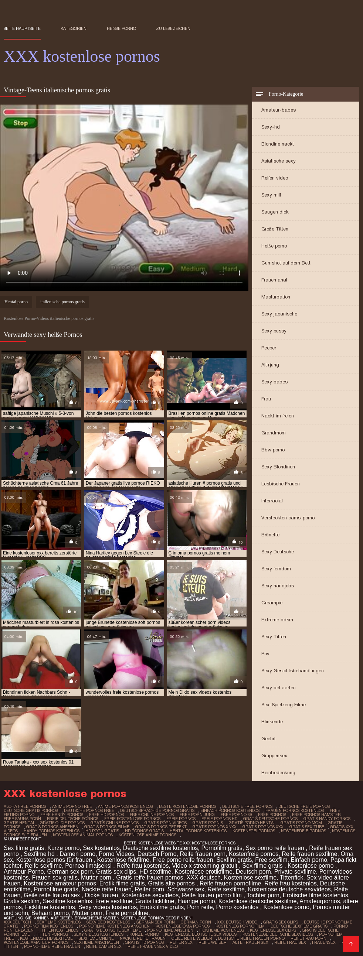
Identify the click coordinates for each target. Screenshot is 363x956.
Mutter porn (97, 877)
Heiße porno (121, 28)
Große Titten (274, 229)
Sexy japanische (279, 314)
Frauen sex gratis (55, 877)
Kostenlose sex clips (273, 930)
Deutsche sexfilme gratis (299, 926)
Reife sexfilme (43, 866)
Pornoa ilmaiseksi (89, 866)
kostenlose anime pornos (147, 835)
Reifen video (274, 178)
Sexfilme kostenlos (67, 901)
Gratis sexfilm (22, 901)
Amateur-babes (278, 110)
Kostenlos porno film (240, 926)
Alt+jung (270, 365)
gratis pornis (208, 822)
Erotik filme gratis (122, 883)
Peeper (268, 348)
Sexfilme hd (40, 854)
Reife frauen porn (202, 854)
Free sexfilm (271, 860)
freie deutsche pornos (72, 818)
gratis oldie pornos (62, 822)
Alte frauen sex (250, 942)
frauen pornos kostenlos (294, 810)
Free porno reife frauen (183, 860)
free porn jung (197, 814)
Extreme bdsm (277, 619)
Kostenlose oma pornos (183, 926)
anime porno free (72, 806)
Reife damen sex (104, 946)
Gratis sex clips (116, 871)
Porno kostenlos (238, 907)
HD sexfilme (155, 871)
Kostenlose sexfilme (250, 877)
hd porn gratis (102, 831)
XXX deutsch (203, 877)
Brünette (270, 534)
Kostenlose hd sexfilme (46, 938)
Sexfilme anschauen (96, 942)
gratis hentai (19, 822)
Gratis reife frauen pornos (149, 877)
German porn (196, 922)
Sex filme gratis (24, 848)
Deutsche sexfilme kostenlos (160, 848)
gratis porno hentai (252, 822)
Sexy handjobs (277, 585)
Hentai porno (16, 301)
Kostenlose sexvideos (150, 895)
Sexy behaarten (278, 687)
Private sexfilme (295, 871)
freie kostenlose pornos (132, 818)
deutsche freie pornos (304, 806)
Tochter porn (263, 895)
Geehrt (268, 738)
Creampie (271, 602)
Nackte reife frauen (107, 889)
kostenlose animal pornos (83, 835)
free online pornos (152, 814)
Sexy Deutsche (277, 551)
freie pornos (181, 818)
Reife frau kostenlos (142, 866)
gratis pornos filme (106, 826)
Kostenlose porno (311, 866)
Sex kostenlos (101, 848)
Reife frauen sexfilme (309, 854)
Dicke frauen (101, 895)
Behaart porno (50, 913)
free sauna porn (22, 818)
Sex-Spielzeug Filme (283, 704)
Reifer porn (149, 889)
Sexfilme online (96, 938)
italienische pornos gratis (62, 301)
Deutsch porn (253, 871)
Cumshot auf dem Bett (286, 263)
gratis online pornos (115, 822)
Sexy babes (274, 382)
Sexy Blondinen (278, 467)
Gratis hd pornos (144, 942)
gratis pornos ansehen (52, 826)
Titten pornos (52, 934)
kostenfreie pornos (303, 831)
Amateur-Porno (24, 871)
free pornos (272, 814)
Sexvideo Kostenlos (108, 922)
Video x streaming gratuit (205, 866)
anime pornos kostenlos (125, 806)
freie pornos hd (219, 818)
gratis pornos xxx (263, 826)
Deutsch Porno (157, 854)
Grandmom (273, 433)
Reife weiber (213, 942)
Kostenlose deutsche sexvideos (289, 889)
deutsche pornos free (89, 810)
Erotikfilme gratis (162, 907)
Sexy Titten (273, 636)
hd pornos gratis (144, 831)
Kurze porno (63, 848)
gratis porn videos (166, 822)
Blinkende (272, 721)
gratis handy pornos (326, 818)
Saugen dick (275, 212)
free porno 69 (236, 814)
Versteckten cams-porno (288, 517)
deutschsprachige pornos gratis (157, 810)
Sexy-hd (270, 127)
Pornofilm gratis (221, 848)
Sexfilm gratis (234, 860)
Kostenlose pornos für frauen (55, 860)
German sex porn (70, 871)
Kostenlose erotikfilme (203, 871)
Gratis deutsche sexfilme (112, 930)
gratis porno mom (301, 822)
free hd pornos (106, 814)
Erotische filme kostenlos (315, 895)
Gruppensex (274, 755)
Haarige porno (196, 901)
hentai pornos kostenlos (198, 831)
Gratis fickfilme (155, 901)
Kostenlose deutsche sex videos (201, 934)
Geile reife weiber (192, 938)
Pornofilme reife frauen (52, 946)
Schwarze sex (185, 889)
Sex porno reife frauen (276, 848)
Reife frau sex (290, 942)
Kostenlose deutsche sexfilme (257, 901)
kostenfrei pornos (254, 831)
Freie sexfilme (113, 901)
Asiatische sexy (278, 161)
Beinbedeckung (278, 772)
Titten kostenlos (59, 930)
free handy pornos (61, 814)
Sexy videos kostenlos (107, 907)
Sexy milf (271, 195)
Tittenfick (291, 877)
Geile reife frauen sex (53, 895)
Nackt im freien (277, 416)
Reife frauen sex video (153, 946)
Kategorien (73, 28)
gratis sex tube (306, 826)
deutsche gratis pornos (31, 810)
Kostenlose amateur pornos (60, 883)
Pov (265, 653)
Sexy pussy (273, 331)
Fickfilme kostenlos (50, 907)
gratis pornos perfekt (161, 826)
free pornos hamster (316, 814)
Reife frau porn (308, 938)
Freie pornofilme (127, 913)
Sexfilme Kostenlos (59, 922)
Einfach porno (309, 860)
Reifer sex (181, 942)
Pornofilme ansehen (170, 930)
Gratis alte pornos (172, 883)
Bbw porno (273, 450)
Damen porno (77, 854)
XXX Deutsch (17, 922)
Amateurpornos (319, 901)
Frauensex (324, 942)
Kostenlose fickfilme (123, 860)
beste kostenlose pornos (187, 806)
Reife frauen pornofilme (230, 883)
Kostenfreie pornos (253, 854)
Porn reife (200, 907)
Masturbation (275, 297)
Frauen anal (274, 280)
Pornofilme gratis (56, 889)
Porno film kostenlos (48, 926)
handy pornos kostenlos (51, 831)
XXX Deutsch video (237, 922)
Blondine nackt (277, 144)
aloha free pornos (25, 806)
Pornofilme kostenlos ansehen (114, 926)
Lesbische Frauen (280, 483)
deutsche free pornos (247, 806)
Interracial (272, 500)
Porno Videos (116, 854)
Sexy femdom (276, 568)
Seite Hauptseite (22, 28)
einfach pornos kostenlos (229, 810)
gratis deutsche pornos (270, 818)
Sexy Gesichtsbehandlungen (292, 670)
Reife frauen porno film (212, 895)
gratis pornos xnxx (215, 826)
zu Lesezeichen (173, 28)
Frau (266, 399)
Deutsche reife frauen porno (251, 938)
